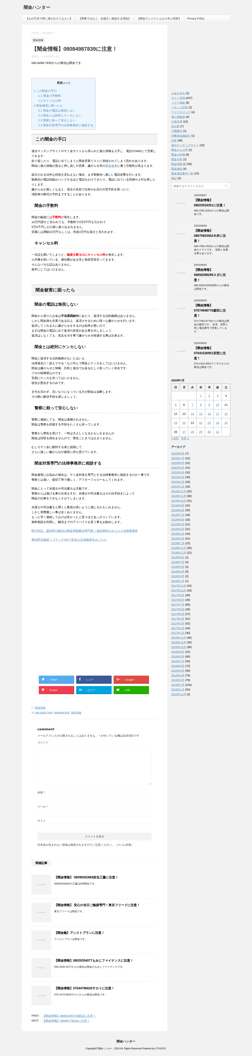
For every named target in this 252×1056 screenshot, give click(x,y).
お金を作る (178, 93)
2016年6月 (177, 666)
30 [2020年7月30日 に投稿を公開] (209, 431)
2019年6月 (177, 519)
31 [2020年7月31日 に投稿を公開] (217, 431)
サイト (41, 820)
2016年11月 (178, 642)
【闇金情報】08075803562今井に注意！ (210, 236)
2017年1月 (177, 633)
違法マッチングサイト (185, 145)
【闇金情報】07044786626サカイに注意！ (84, 988)
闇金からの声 (179, 149)
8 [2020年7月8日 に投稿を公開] (201, 404)
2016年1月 (177, 689)
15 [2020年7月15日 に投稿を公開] (201, 413)
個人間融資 (178, 116)
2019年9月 (177, 505)
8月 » (185, 438)
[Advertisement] (61, 579)
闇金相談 (176, 168)
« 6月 (175, 438)
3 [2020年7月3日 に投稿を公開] (217, 395)
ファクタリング (181, 112)
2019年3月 (177, 533)
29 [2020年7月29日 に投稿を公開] (201, 431)
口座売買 (176, 121)
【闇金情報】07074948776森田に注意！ (210, 310)
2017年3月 (177, 623)
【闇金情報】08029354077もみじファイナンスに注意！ (93, 960)
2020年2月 (177, 481)
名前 (41, 792)
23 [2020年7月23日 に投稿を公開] (209, 422)
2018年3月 (177, 576)
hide (66, 82)
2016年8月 (177, 656)
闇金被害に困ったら (48, 105)
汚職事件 (176, 131)
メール (42, 806)
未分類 (175, 126)
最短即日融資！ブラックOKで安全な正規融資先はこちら (69, 539)
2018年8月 (177, 557)
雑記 (174, 178)
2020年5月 (177, 467)
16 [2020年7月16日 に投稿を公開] (209, 413)
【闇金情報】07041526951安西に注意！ (210, 353)
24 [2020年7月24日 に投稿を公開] (217, 422)
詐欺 (174, 140)
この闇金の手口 (45, 90)
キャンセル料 (49, 100)
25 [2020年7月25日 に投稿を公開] (226, 422)
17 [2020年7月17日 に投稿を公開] (217, 413)
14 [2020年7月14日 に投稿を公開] (192, 413)
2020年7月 (177, 458)
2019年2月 (177, 538)
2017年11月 (178, 585)
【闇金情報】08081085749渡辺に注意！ (69, 1015)
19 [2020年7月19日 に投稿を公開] (175, 422)
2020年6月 (177, 463)
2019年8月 (177, 510)
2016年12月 (178, 637)
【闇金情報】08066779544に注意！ (66, 1020)
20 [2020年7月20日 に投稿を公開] (184, 422)
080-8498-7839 (43, 712)
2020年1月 (177, 486)
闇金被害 (111, 165)
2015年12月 (178, 694)
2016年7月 (177, 661)
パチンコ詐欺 (179, 107)
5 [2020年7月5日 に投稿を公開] (175, 404)
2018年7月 (177, 562)
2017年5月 (177, 614)
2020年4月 (177, 472)
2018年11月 (178, 552)
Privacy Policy (195, 18)
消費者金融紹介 (181, 135)
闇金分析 (176, 159)
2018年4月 (177, 571)
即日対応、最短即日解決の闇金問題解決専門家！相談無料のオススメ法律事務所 (85, 530)
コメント (42, 742)
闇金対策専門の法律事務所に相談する (65, 125)
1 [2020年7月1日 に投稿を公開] (201, 395)
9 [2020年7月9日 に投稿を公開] (209, 404)
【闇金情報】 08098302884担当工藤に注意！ (86, 877)
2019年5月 (177, 524)
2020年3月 (177, 477)
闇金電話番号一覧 (182, 173)
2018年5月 (177, 566)
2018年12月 (178, 548)
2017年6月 (177, 609)
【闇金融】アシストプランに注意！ (79, 932)
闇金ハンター (37, 8)
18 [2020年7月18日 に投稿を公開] (226, 413)
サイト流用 (178, 98)
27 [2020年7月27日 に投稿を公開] (184, 431)
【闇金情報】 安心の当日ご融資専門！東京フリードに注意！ (97, 905)
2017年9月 (177, 595)
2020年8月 (177, 453)
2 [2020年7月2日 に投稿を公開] (209, 395)
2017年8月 (177, 599)
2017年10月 (178, 590)
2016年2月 (177, 684)
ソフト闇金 (178, 102)
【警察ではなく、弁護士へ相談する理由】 (105, 18)
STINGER (160, 1048)
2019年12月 (178, 491)
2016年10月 (178, 647)
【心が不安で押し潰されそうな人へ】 (49, 18)
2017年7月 (177, 604)
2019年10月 (178, 500)
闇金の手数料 (49, 95)
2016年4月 (177, 675)
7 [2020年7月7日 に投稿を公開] (192, 404)
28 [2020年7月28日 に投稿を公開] (192, 431)
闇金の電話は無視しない (57, 110)
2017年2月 (177, 628)
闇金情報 (40, 707)
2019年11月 (178, 496)
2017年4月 (177, 618)
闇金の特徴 (178, 154)
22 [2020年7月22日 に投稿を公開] (201, 422)
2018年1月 (177, 581)
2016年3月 (177, 680)
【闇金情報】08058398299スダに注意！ (210, 275)
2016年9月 (177, 651)
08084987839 (62, 712)
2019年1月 (177, 543)
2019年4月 (177, 529)
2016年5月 (177, 670)
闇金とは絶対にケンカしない (60, 115)
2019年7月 (177, 514)
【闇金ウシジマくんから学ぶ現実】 (159, 18)
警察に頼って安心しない (57, 120)
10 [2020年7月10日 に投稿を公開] (217, 404)
